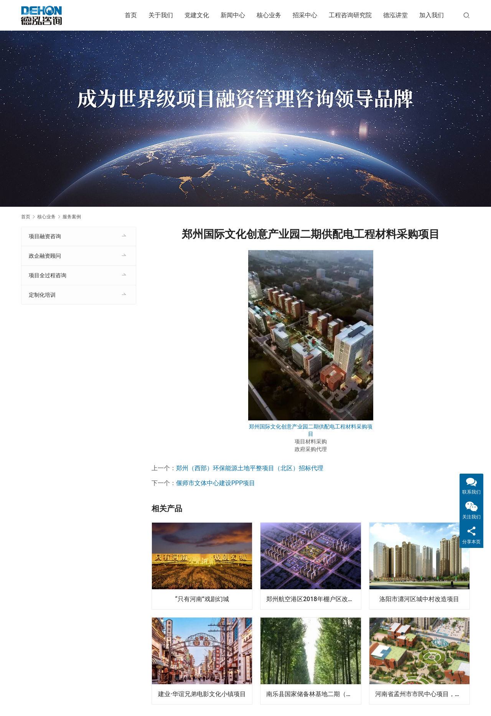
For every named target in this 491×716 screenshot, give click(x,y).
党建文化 (197, 15)
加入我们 (431, 15)
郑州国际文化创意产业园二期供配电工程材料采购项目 (310, 430)
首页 (131, 15)
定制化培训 (42, 295)
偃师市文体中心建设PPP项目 (215, 483)
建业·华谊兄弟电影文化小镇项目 (202, 694)
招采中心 (305, 15)
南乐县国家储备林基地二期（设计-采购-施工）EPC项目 (313, 694)
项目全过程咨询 (47, 275)
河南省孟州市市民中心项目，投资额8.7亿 (422, 694)
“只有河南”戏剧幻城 (202, 599)
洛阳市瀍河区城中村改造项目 (419, 599)
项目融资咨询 (45, 236)
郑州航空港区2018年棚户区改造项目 (313, 599)
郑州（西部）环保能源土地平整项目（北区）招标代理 (249, 468)
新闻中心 (233, 15)
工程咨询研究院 (350, 15)
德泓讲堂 (395, 15)
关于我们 (160, 15)
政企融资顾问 (45, 256)
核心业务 (269, 15)
